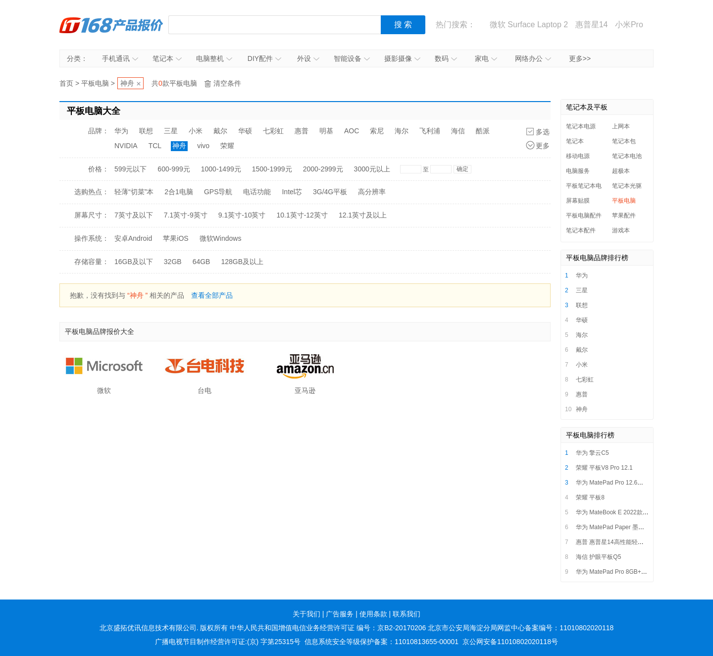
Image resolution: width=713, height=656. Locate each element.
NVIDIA (126, 146)
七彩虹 (273, 131)
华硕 (245, 131)
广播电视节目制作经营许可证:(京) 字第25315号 (228, 642)
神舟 (127, 83)
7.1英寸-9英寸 (185, 215)
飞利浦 (429, 131)
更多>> (580, 58)
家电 (486, 58)
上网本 (621, 126)
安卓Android (133, 238)
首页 (66, 83)
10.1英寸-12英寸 (301, 215)
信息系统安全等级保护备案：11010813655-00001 (381, 642)
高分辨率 (372, 192)
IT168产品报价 (111, 25)
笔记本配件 (581, 230)
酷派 (483, 131)
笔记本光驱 (627, 185)
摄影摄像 (402, 58)
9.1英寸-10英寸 (242, 215)
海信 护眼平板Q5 (598, 556)
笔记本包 (624, 141)
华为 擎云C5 (592, 452)
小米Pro (629, 24)
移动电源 (578, 156)
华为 (121, 131)
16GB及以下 (133, 262)
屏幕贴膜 (578, 200)
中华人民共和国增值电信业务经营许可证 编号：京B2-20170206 (328, 628)
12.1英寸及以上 (363, 215)
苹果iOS (175, 238)
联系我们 (406, 614)
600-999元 (173, 169)
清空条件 (227, 83)
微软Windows (221, 238)
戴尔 (220, 131)
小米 (196, 131)
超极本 (621, 170)
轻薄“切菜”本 (133, 192)
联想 (146, 131)
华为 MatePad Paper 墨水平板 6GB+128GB (634, 527)
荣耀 (227, 146)
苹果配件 (624, 215)
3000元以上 (372, 169)
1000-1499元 (221, 169)
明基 (326, 131)
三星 (171, 131)
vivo (203, 146)
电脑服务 (578, 170)
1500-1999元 (272, 169)
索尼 (377, 131)
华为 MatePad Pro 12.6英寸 (612, 482)
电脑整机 (214, 58)
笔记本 (167, 58)
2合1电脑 (178, 192)
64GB (201, 262)
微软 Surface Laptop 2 (529, 24)
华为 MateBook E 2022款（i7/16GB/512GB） (636, 512)
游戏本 (621, 230)
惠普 (301, 131)
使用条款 (373, 614)
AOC (351, 131)
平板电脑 (95, 83)
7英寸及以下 (133, 215)
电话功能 (257, 192)
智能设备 (352, 58)
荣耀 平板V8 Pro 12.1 (604, 467)
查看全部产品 (212, 295)
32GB (173, 262)
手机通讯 (120, 58)
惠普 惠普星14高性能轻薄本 (613, 542)
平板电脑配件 (584, 215)
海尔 (401, 131)
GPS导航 (218, 192)
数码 (446, 58)
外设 (308, 58)
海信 (458, 131)
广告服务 (340, 614)
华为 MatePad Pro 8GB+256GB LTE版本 (630, 571)
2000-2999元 (323, 169)
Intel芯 (292, 192)
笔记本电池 (627, 156)
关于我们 (306, 614)
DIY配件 (264, 58)
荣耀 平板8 (590, 497)
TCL (155, 146)
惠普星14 (591, 24)
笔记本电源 (581, 126)
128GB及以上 (242, 262)
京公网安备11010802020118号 (510, 642)
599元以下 (130, 169)
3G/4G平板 (330, 192)
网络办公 (533, 58)
